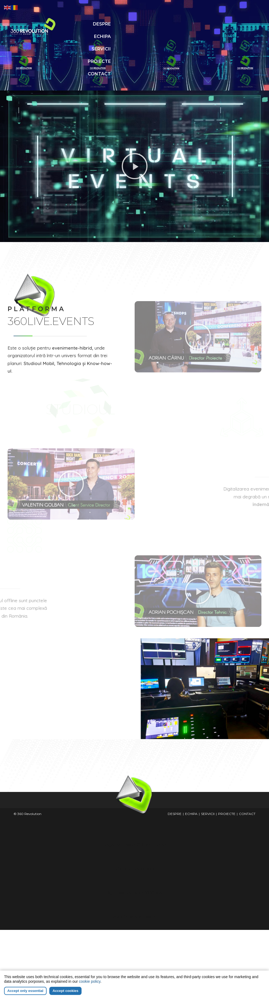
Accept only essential (25, 991)
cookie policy (89, 981)
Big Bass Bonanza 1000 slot (134, 868)
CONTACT (134, 48)
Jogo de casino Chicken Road (134, 820)
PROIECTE (134, 36)
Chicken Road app (134, 843)
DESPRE (112, 24)
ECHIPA (137, 24)
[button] (134, 141)
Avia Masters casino (134, 891)
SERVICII (105, 36)
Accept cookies (65, 991)
